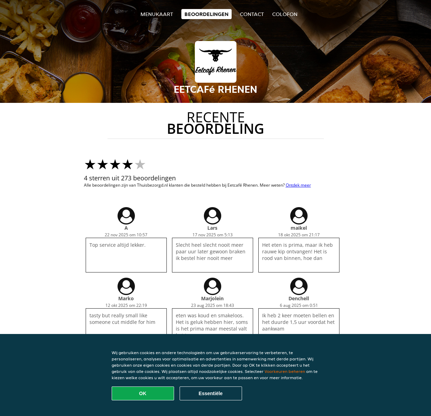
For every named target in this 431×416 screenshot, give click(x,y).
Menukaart (156, 14)
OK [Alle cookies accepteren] (142, 393)
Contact (252, 14)
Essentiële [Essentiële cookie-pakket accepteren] (211, 393)
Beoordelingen (206, 14)
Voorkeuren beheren (285, 371)
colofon (285, 14)
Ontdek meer (298, 185)
